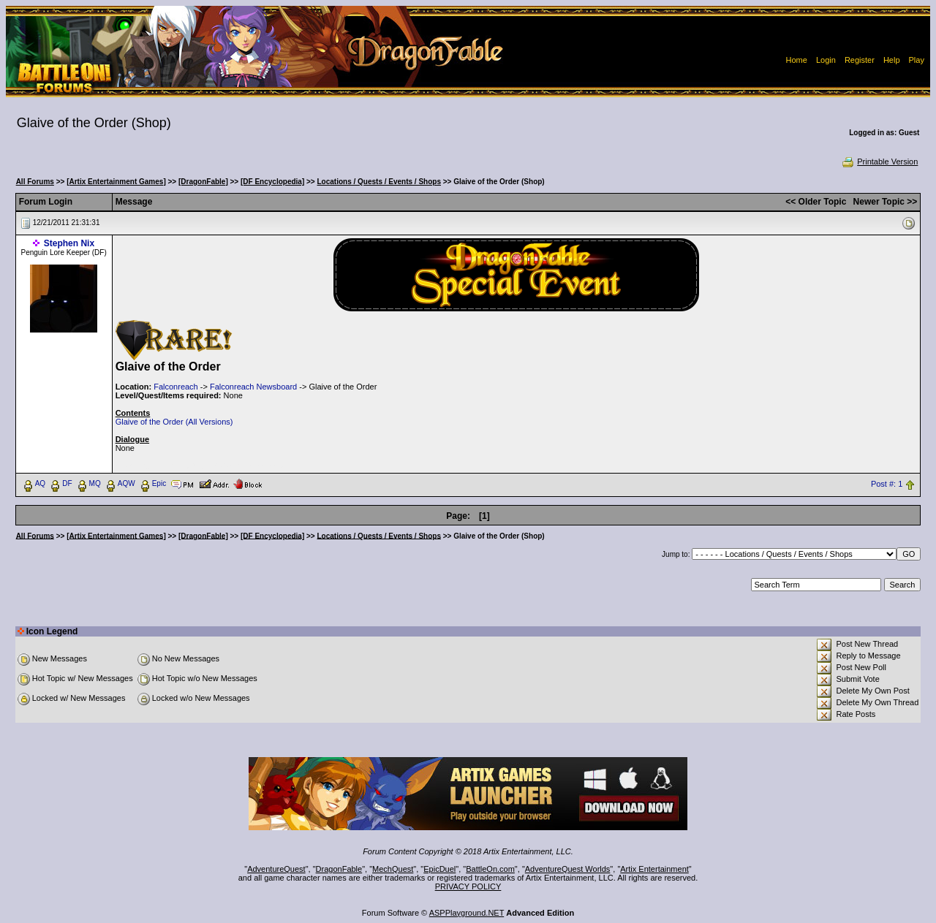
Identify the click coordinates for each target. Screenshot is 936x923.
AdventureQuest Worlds (568, 869)
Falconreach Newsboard (253, 386)
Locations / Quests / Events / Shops (379, 182)
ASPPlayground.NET (467, 912)
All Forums (35, 182)
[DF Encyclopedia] (272, 182)
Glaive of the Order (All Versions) (174, 421)
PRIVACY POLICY (468, 886)
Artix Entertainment (654, 869)
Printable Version (879, 161)
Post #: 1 (886, 483)
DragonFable (339, 869)
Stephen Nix (69, 243)
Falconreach (176, 386)
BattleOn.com (490, 869)
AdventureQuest (276, 869)
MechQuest (392, 869)
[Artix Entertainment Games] (116, 182)
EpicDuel (439, 869)
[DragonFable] (203, 182)
